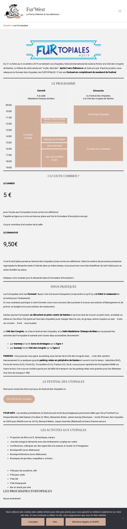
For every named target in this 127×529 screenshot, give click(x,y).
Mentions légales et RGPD (85, 522)
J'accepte (33, 522)
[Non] (123, 518)
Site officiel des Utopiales (19, 399)
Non (55, 522)
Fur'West (35, 9)
